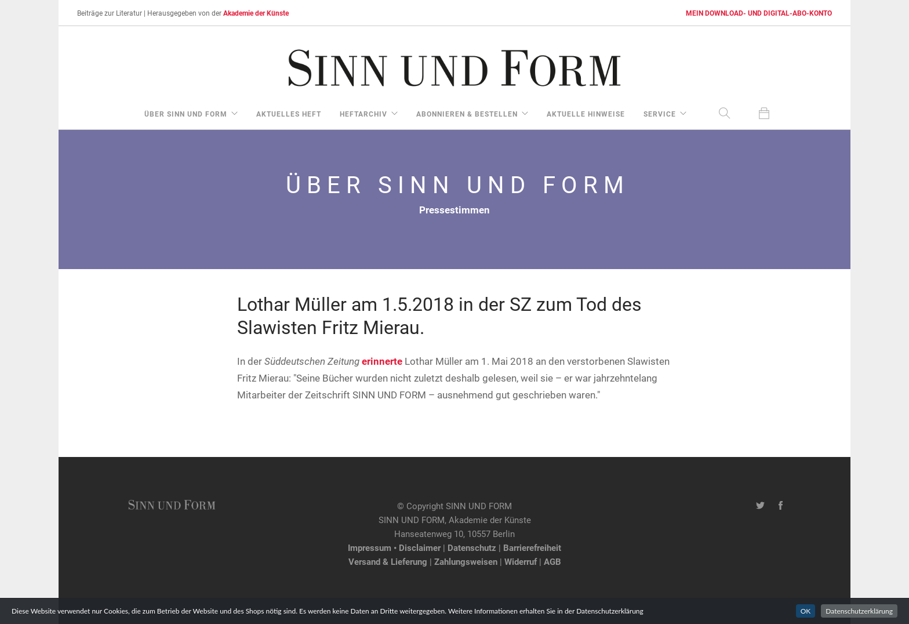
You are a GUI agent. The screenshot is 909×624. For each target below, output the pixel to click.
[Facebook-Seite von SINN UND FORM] (780, 505)
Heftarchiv (363, 113)
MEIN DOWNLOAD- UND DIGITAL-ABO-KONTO (759, 12)
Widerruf (520, 561)
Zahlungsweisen (465, 561)
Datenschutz (472, 547)
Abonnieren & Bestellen (467, 113)
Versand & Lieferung (387, 561)
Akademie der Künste (256, 12)
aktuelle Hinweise (586, 113)
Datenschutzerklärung (859, 611)
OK (806, 611)
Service (659, 113)
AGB (552, 561)
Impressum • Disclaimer (394, 547)
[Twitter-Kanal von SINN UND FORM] (760, 505)
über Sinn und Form (185, 113)
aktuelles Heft (288, 113)
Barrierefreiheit (532, 547)
